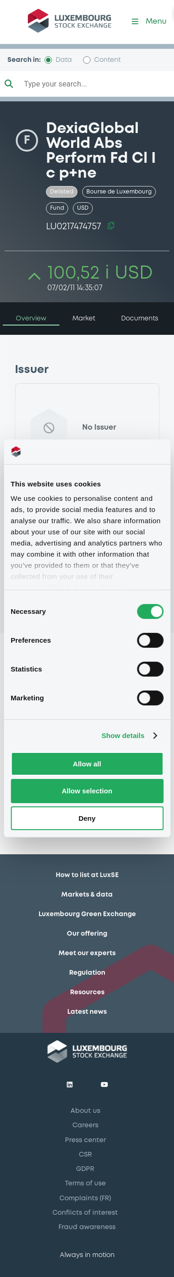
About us (85, 1111)
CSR (85, 1154)
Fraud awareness (87, 1227)
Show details (123, 735)
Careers (85, 1125)
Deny (87, 818)
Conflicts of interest (85, 1213)
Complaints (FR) (85, 1198)
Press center (85, 1140)
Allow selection (87, 791)
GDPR (85, 1169)
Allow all (87, 763)
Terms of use (85, 1183)
